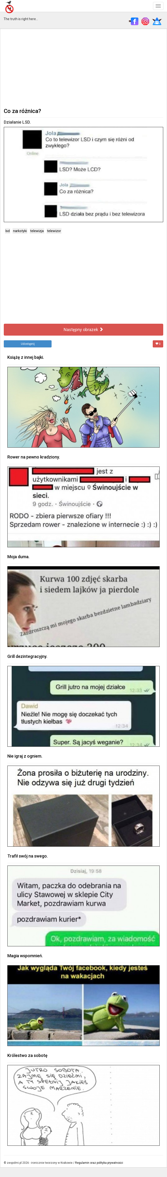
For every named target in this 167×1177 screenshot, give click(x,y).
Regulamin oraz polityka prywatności (99, 1162)
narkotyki (20, 231)
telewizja (37, 231)
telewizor (54, 231)
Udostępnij (28, 344)
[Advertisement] (83, 68)
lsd (7, 231)
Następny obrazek (83, 329)
